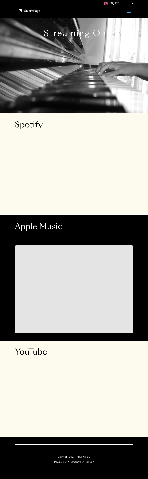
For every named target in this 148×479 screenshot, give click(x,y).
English (111, 3)
